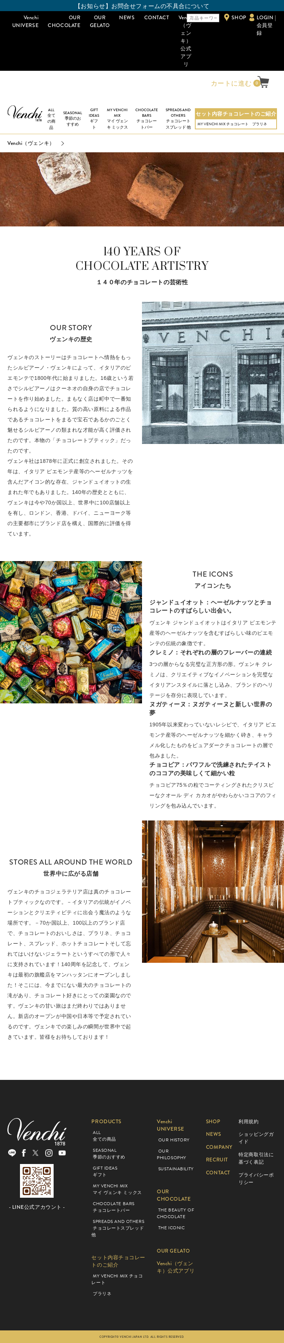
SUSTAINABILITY (176, 1168)
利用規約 (248, 1121)
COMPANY (220, 1147)
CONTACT (156, 17)
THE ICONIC (171, 1227)
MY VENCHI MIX (117, 118)
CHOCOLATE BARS (146, 118)
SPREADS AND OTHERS (178, 118)
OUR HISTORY (174, 1140)
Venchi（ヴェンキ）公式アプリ (186, 41)
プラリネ (259, 124)
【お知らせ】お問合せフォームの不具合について (142, 6)
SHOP (238, 17)
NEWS (127, 17)
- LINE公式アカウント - (37, 1209)
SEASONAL (72, 119)
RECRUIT (217, 1160)
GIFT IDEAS (94, 118)
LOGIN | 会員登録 (266, 25)
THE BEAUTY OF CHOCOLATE (175, 1213)
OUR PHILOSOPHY (171, 1154)
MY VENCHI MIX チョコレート (222, 124)
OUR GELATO (100, 21)
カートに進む (230, 83)
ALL (51, 119)
